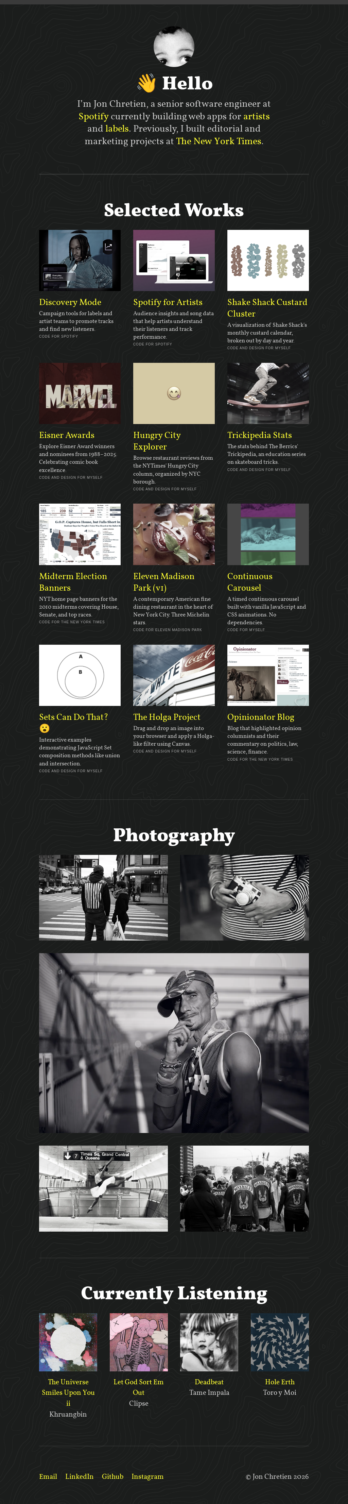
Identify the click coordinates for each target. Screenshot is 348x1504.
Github (112, 1476)
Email (48, 1476)
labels (117, 128)
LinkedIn (79, 1476)
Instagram (148, 1476)
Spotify (94, 116)
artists (256, 116)
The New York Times (218, 141)
